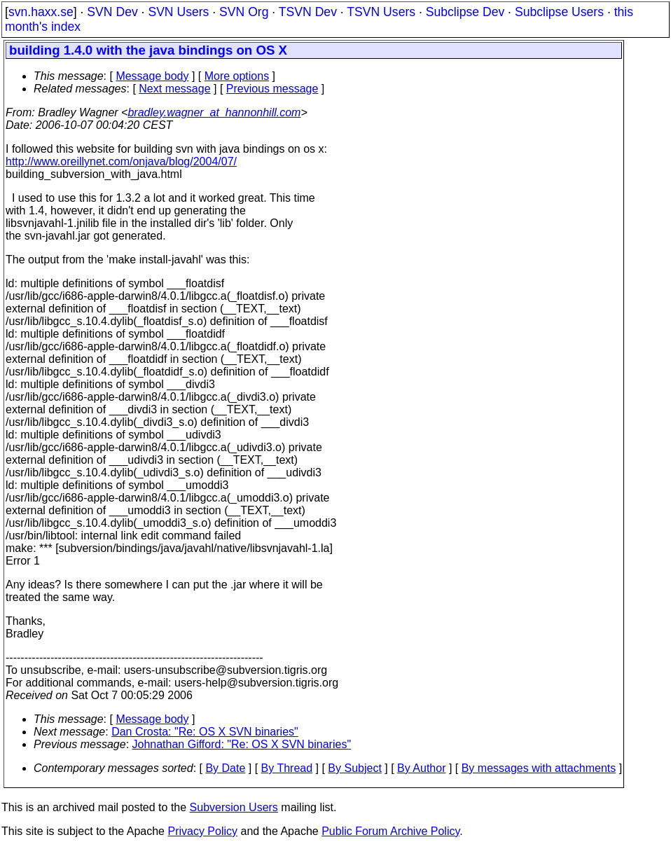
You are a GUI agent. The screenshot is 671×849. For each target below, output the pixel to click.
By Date (225, 768)
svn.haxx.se (41, 12)
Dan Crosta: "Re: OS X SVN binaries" (204, 732)
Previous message (272, 89)
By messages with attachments (539, 768)
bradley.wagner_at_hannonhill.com (213, 112)
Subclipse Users (559, 12)
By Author (421, 768)
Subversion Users (234, 807)
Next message (174, 89)
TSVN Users (381, 12)
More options (237, 76)
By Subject (354, 768)
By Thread (287, 768)
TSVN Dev (308, 12)
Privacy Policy (202, 831)
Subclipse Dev (465, 12)
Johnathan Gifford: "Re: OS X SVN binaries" (242, 744)
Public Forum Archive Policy (390, 831)
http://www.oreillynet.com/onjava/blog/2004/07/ (121, 161)
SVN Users (178, 12)
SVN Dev (112, 12)
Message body (152, 76)
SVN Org (243, 12)
